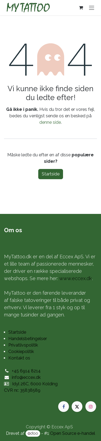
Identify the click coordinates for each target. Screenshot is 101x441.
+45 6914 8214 (26, 370)
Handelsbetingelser (27, 338)
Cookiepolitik (21, 351)
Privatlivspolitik (23, 345)
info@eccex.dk (26, 377)
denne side (50, 122)
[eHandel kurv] (80, 7)
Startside (51, 174)
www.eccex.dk (75, 278)
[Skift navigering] (91, 7)
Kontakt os (19, 358)
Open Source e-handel (72, 433)
